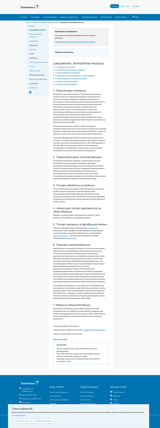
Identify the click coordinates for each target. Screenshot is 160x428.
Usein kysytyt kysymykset (59, 400)
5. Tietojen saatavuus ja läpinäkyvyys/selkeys (80, 224)
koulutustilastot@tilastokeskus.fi (94, 330)
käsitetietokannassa (60, 236)
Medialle (53, 403)
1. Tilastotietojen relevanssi (69, 90)
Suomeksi (114, 6)
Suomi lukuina (85, 400)
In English (136, 6)
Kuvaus (32, 66)
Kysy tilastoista (55, 396)
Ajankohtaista (106, 17)
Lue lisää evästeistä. (18, 415)
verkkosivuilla (93, 228)
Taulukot (32, 49)
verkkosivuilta (71, 238)
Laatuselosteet (35, 71)
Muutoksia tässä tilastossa (35, 35)
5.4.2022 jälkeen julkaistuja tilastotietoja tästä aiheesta (75, 42)
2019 (56, 22)
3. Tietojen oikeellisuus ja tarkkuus (74, 185)
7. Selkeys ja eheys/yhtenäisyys (71, 304)
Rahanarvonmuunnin (88, 403)
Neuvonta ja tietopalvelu (59, 392)
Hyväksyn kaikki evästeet (22, 421)
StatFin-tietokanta (87, 392)
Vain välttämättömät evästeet (43, 421)
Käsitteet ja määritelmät (38, 79)
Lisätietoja (33, 88)
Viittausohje (61, 345)
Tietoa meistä (120, 17)
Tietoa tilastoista (50, 17)
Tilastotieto (35, 17)
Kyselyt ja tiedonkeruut (69, 17)
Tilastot (35, 22)
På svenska (125, 6)
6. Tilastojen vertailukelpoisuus (71, 244)
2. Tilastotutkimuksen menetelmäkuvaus (77, 157)
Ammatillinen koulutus (46, 22)
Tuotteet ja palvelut (89, 17)
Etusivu (24, 17)
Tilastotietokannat (87, 396)
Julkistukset (34, 41)
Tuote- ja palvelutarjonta (38, 62)
